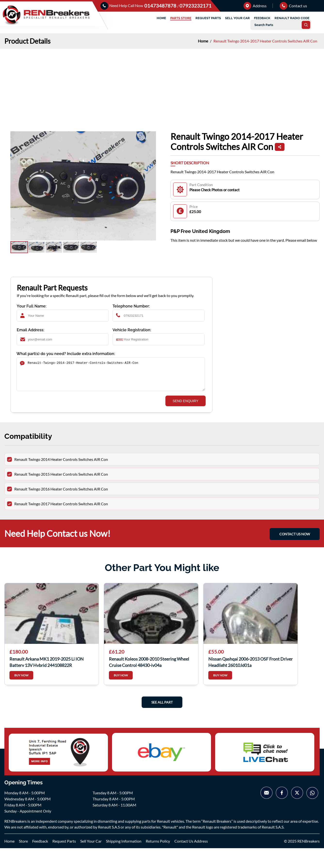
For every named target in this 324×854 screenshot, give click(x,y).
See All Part (162, 708)
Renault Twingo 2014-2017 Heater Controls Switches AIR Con (265, 41)
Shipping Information (123, 847)
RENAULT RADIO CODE (292, 18)
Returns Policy (158, 847)
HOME (161, 18)
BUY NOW (21, 681)
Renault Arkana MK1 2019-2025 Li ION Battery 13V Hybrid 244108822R (46, 667)
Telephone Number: (131, 306)
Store (23, 847)
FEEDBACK (262, 18)
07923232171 (195, 5)
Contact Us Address (191, 847)
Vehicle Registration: (132, 330)
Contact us (293, 5)
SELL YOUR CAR (237, 18)
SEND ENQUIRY (185, 407)
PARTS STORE (180, 18)
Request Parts (64, 847)
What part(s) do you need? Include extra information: (65, 353)
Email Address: (30, 330)
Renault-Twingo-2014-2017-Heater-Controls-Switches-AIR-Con (110, 377)
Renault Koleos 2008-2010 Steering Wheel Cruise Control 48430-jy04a (149, 667)
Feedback (40, 847)
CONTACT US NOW (294, 540)
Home (203, 41)
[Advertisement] (162, 85)
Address (255, 5)
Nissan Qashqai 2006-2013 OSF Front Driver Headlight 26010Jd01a (250, 667)
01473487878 (160, 5)
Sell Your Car (91, 847)
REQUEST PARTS (208, 18)
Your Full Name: (32, 306)
